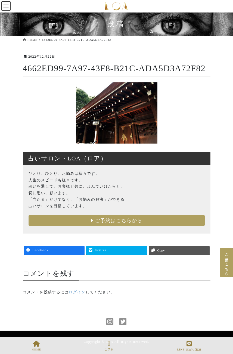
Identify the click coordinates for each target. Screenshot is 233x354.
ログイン (77, 292)
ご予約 (109, 346)
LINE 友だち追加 (189, 346)
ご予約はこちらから (116, 220)
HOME (36, 346)
